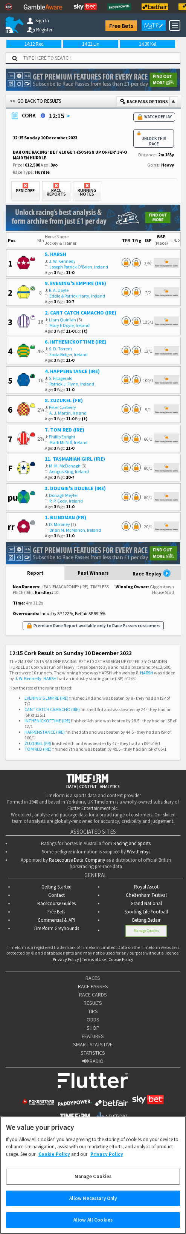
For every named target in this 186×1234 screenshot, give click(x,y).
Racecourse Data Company (77, 860)
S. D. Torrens (60, 349)
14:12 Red (34, 44)
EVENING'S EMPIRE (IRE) (46, 698)
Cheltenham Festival (146, 895)
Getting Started (56, 887)
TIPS (93, 1011)
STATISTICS (93, 1052)
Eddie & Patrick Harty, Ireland (77, 296)
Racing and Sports (132, 843)
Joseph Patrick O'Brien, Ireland (78, 267)
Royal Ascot (146, 887)
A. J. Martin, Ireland (68, 413)
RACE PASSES (93, 986)
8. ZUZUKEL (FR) (64, 400)
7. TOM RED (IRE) (64, 429)
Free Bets (121, 25)
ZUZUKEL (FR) (37, 743)
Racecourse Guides (56, 903)
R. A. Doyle (59, 290)
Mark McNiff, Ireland (68, 442)
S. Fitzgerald (61, 378)
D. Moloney (59, 524)
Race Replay (152, 573)
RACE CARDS (93, 994)
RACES (92, 978)
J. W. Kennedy (62, 261)
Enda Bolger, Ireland (68, 354)
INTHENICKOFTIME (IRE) (47, 720)
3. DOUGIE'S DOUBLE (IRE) (75, 488)
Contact (56, 895)
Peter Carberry (62, 407)
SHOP (93, 1027)
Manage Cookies (146, 930)
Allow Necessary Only (93, 1206)
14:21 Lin (90, 44)
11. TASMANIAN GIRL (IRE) (75, 458)
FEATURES (93, 1036)
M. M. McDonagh (65, 466)
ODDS (93, 1019)
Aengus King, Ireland (69, 471)
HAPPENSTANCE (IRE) (44, 732)
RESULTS (93, 1003)
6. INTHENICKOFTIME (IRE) (76, 341)
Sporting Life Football (146, 912)
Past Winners (93, 573)
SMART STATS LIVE (93, 1044)
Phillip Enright (62, 437)
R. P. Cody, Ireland (66, 501)
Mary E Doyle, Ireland (69, 325)
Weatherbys (138, 851)
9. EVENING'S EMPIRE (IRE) (75, 283)
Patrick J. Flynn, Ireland (71, 384)
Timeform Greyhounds (56, 928)
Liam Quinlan (62, 319)
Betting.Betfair (146, 920)
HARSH (146, 673)
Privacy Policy (66, 959)
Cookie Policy (120, 959)
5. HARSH (55, 254)
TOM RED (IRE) (38, 749)
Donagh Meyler (63, 495)
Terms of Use (94, 959)
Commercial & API (56, 920)
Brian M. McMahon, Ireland (75, 530)
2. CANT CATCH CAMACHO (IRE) (80, 312)
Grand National (146, 903)
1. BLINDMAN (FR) (65, 517)
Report (35, 573)
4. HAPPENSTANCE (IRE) (72, 371)
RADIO (93, 1061)
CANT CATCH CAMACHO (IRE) (52, 709)
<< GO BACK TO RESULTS (35, 101)
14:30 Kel (147, 44)
